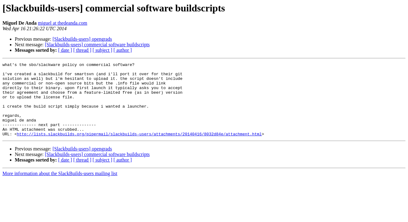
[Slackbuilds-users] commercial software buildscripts (97, 44)
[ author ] (123, 50)
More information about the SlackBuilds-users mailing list (59, 188)
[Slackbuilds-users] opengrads (82, 39)
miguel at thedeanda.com (62, 23)
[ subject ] (102, 50)
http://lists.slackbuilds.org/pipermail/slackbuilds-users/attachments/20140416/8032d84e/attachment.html (139, 148)
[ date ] (65, 50)
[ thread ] (82, 50)
